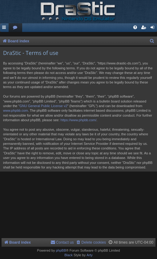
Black (68, 255)
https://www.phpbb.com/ (79, 120)
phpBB (61, 250)
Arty (90, 255)
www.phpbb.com (15, 110)
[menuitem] (15, 28)
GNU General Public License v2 (43, 106)
